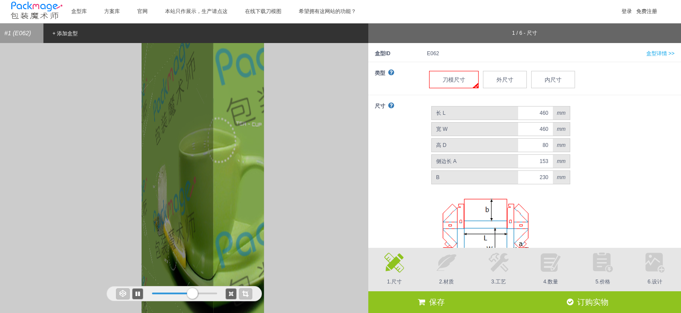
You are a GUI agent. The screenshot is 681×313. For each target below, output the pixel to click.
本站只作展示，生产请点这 (196, 11)
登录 (626, 11)
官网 (142, 11)
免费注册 (646, 11)
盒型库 (79, 11)
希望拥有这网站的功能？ (327, 11)
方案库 (112, 11)
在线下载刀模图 (263, 11)
